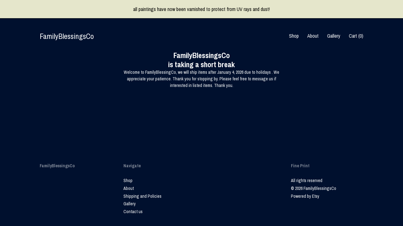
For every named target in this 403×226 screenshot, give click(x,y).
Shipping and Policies (142, 196)
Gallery (333, 35)
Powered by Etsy (305, 196)
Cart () (356, 35)
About (313, 35)
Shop (294, 35)
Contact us (133, 211)
